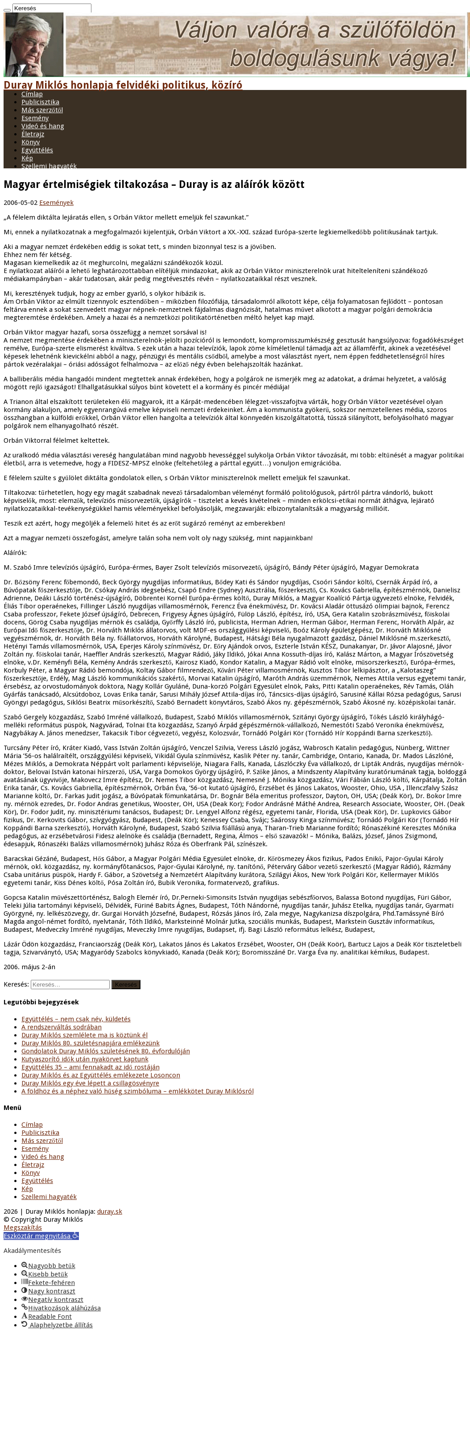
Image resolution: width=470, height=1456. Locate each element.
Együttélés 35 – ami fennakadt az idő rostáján (90, 1067)
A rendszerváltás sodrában (61, 1027)
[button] (41, 1236)
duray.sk (109, 1211)
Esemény (35, 118)
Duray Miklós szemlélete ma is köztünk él (84, 1035)
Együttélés (37, 150)
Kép (27, 158)
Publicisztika (40, 102)
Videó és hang (42, 126)
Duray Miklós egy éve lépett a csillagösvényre (90, 1083)
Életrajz (32, 134)
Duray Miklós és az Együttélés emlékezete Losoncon (100, 1075)
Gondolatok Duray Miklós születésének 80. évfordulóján (105, 1051)
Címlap (32, 94)
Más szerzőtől (42, 110)
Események (56, 203)
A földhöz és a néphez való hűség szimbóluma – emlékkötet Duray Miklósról (137, 1091)
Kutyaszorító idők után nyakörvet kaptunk (84, 1059)
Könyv (30, 142)
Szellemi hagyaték (49, 166)
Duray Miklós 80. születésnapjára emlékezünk (90, 1043)
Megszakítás (23, 1228)
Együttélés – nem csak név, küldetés (76, 1019)
